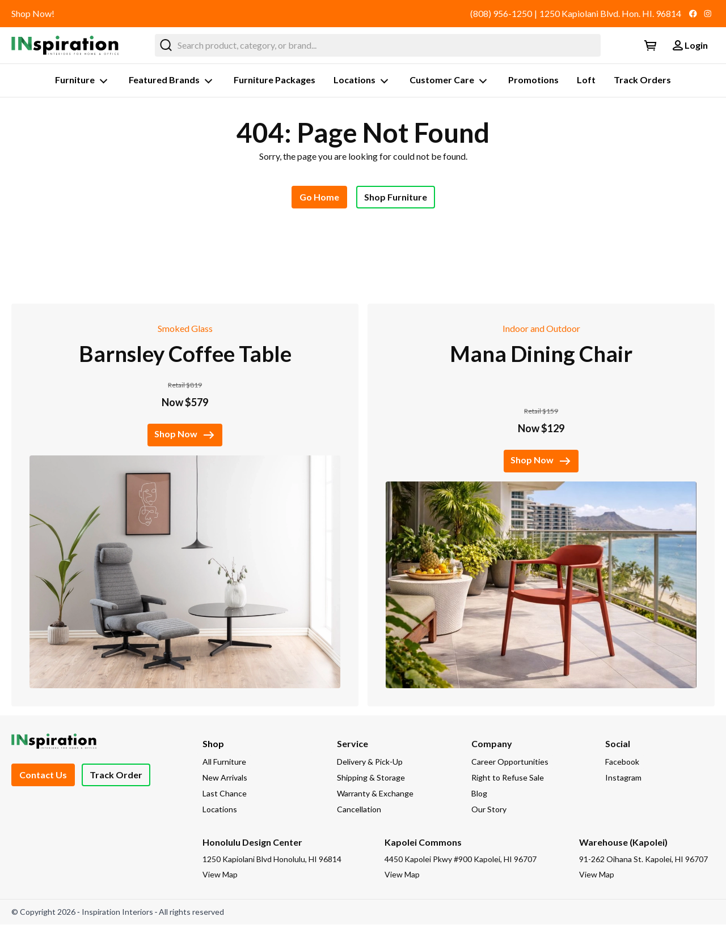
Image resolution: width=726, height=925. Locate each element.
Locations (362, 81)
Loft (586, 79)
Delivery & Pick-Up (370, 761)
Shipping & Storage (371, 777)
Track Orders (642, 79)
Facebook (622, 761)
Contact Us (43, 774)
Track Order (116, 774)
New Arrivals (224, 777)
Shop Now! (32, 13)
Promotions (533, 79)
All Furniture (224, 761)
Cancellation (359, 809)
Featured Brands (172, 81)
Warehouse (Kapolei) (623, 842)
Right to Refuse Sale (507, 777)
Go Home (319, 196)
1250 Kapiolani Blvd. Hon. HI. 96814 (610, 13)
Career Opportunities (509, 761)
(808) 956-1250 (501, 13)
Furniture (83, 81)
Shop (213, 743)
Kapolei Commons (423, 842)
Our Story (488, 809)
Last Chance (224, 793)
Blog (479, 793)
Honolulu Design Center (252, 842)
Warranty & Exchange (375, 793)
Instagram (623, 777)
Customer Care (450, 81)
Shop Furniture (395, 196)
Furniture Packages (274, 79)
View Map (220, 874)
